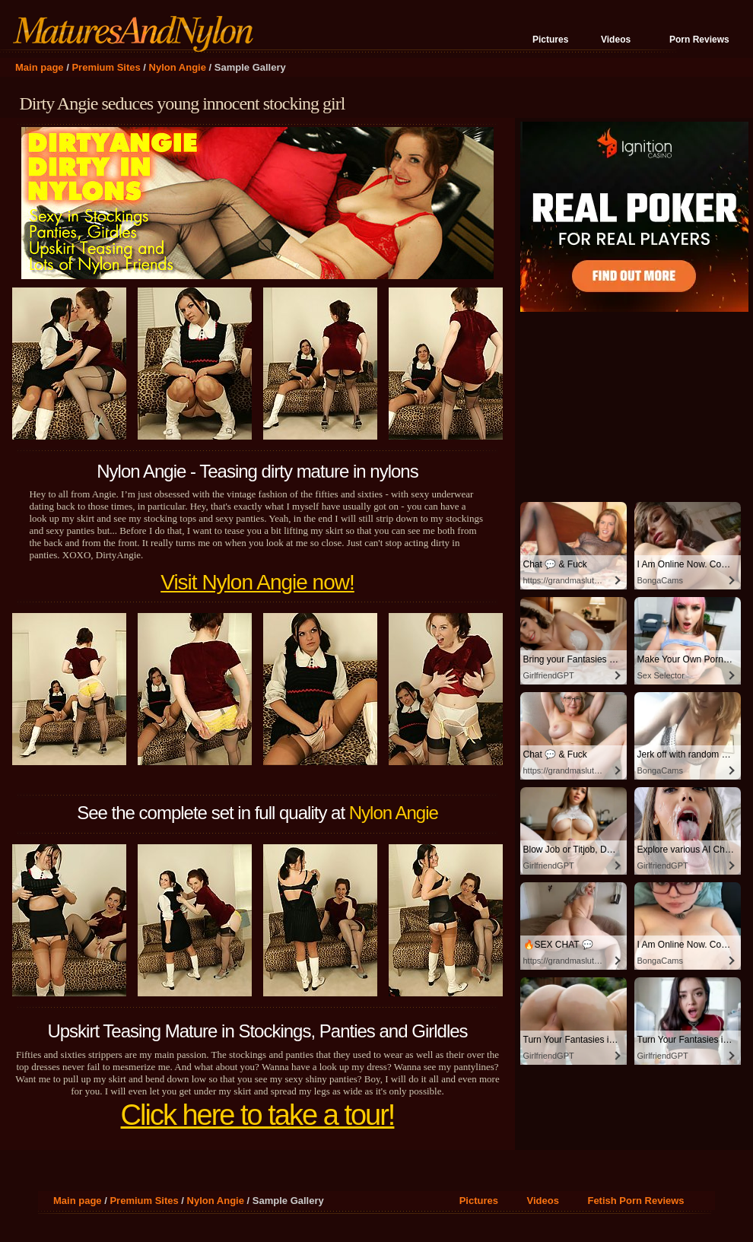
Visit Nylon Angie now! (257, 582)
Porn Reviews (699, 39)
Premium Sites (105, 67)
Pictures (550, 39)
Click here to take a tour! (258, 1115)
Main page (39, 67)
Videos (616, 39)
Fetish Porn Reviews (635, 1200)
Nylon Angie (177, 67)
